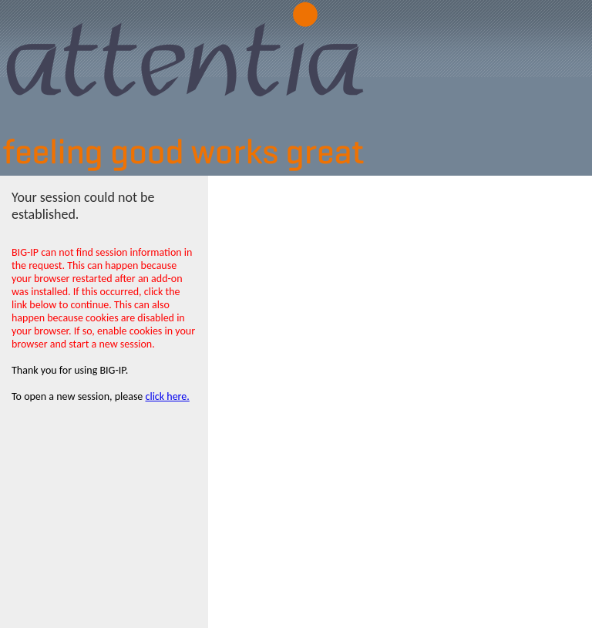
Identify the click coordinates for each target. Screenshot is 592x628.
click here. (168, 396)
